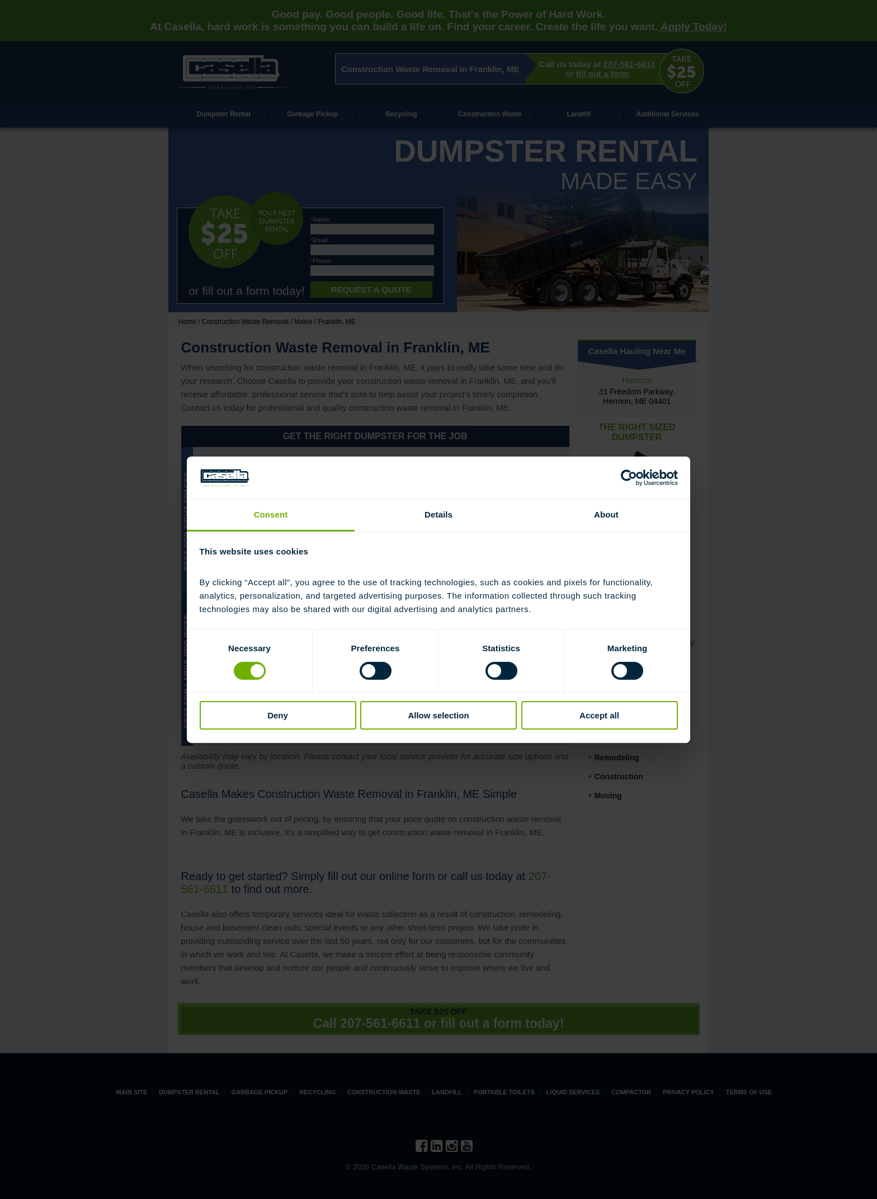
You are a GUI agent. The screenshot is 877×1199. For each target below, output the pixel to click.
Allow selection (438, 715)
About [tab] (606, 514)
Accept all (599, 715)
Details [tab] (438, 514)
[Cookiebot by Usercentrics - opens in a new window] (629, 477)
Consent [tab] (271, 514)
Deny (277, 715)
